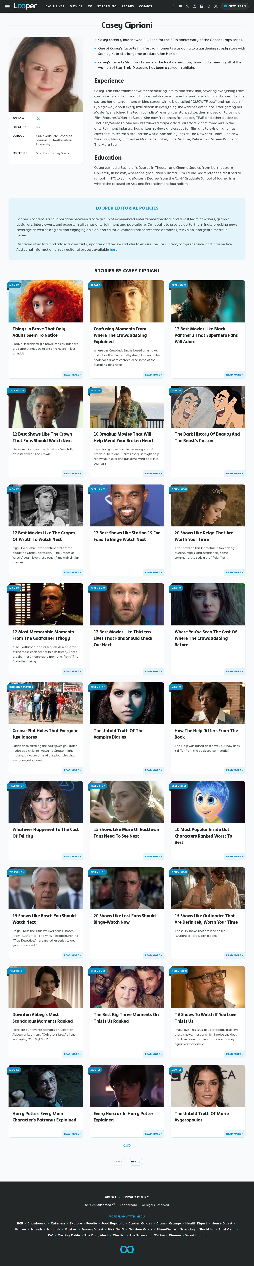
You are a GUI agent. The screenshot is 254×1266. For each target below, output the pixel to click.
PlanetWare (166, 1229)
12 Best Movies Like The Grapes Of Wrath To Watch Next (44, 536)
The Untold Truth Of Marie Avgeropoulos (202, 1116)
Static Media (104, 1205)
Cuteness (58, 1223)
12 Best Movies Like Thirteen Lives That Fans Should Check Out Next (123, 638)
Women (175, 1235)
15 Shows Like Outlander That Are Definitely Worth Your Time (206, 919)
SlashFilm (206, 1229)
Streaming (106, 6)
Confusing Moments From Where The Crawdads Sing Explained (120, 335)
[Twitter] (187, 7)
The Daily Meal (96, 1235)
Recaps (128, 6)
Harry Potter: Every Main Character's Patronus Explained (44, 1116)
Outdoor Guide (140, 1229)
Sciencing (187, 1229)
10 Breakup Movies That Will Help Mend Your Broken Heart (124, 437)
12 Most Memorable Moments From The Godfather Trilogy (43, 635)
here (113, 249)
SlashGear (227, 1229)
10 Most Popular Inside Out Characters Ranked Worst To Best (203, 836)
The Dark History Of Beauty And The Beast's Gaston (207, 437)
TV (90, 6)
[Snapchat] (209, 7)
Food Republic (112, 1223)
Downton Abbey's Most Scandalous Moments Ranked (43, 1017)
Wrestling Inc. (196, 1235)
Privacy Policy (136, 1197)
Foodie (91, 1223)
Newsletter (235, 6)
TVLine (159, 1235)
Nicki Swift (116, 1229)
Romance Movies (21, 687)
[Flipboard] (202, 7)
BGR (20, 1223)
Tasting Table (69, 1235)
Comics (145, 6)
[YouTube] (180, 7)
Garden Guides (140, 1223)
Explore (76, 1223)
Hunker (21, 1229)
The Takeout (139, 1235)
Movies (76, 6)
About (111, 1197)
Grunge (175, 1223)
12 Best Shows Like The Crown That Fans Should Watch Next (42, 437)
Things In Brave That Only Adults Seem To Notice (39, 332)
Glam (160, 1223)
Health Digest (196, 1223)
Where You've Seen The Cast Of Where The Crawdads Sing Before (206, 638)
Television (17, 390)
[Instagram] (194, 7)
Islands (36, 1229)
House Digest (222, 1223)
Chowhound (37, 1223)
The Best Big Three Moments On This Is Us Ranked (126, 1017)
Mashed (70, 1229)
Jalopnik (53, 1229)
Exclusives (54, 6)
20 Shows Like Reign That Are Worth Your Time (204, 536)
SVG (50, 1235)
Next (134, 1161)
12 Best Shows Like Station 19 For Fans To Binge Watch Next (127, 536)
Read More (71, 374)
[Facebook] (173, 7)
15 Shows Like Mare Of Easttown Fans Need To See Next (126, 832)
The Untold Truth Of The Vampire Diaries (118, 733)
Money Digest (93, 1229)
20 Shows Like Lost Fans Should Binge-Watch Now (125, 919)
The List (119, 1235)
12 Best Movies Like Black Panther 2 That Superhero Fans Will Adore (206, 335)
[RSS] (216, 7)
